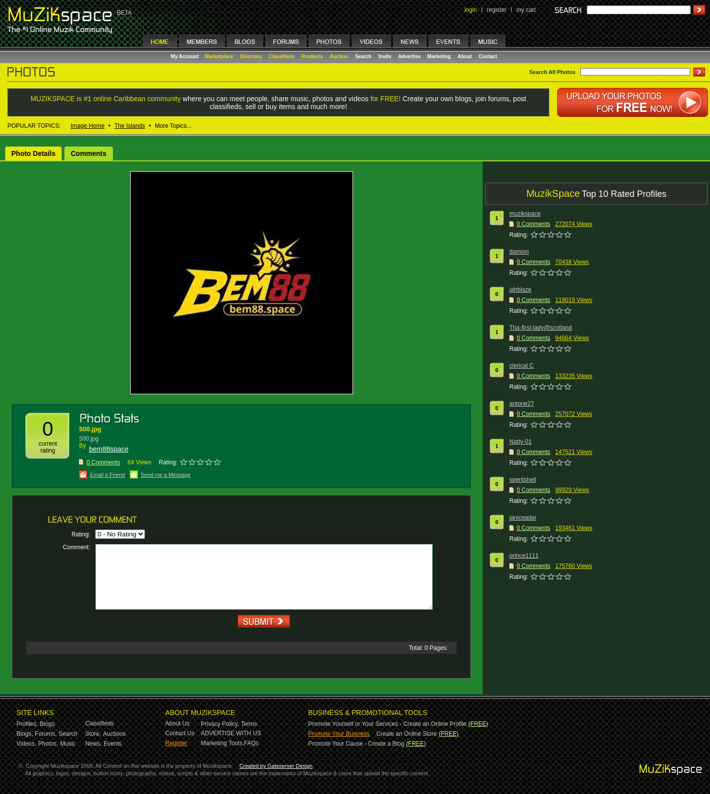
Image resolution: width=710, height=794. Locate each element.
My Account (185, 56)
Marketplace (219, 56)
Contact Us (179, 733)
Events (113, 743)
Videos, (26, 743)
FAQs (251, 743)
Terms (249, 723)
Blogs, (25, 733)
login (470, 9)
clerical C (521, 365)
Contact (488, 56)
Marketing (439, 56)
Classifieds (282, 56)
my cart (525, 9)
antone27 (521, 403)
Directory (251, 56)
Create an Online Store (406, 733)
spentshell (522, 479)
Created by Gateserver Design (276, 766)
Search (363, 56)
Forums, (46, 733)
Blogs (47, 723)
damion (519, 251)
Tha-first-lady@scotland (540, 327)
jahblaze (520, 289)
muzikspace (524, 213)
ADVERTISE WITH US (231, 733)
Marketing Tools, (222, 743)
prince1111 (523, 555)
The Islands (129, 125)
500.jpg (90, 429)
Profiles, (27, 723)
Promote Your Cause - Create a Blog (356, 743)
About (465, 56)
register (496, 9)
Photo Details (33, 153)
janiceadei (522, 517)
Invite (384, 56)
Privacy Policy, (220, 723)
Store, (93, 733)
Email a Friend (107, 475)
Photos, (48, 743)
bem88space (108, 449)
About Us (177, 723)
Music (67, 743)
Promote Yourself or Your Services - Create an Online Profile (387, 723)
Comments (88, 153)
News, (93, 743)
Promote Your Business (339, 733)
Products (312, 56)
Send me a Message (165, 475)
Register (176, 743)
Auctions (114, 733)
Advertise (409, 56)
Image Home (88, 125)
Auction (339, 56)
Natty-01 (520, 441)
